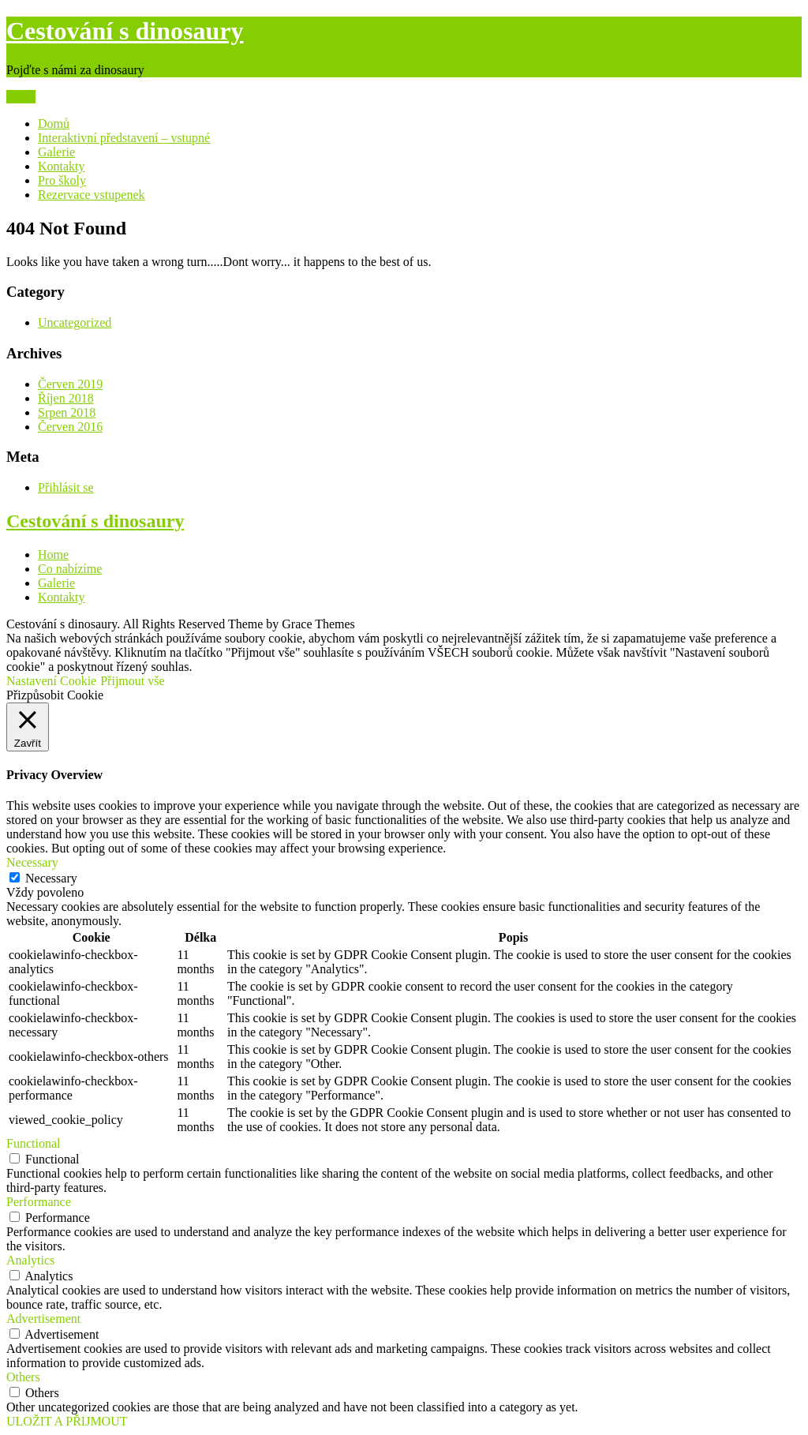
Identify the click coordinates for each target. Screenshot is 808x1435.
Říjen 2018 (66, 398)
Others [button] (23, 1377)
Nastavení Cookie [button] (51, 681)
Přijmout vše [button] (132, 681)
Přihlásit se (66, 487)
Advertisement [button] (43, 1318)
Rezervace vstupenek (91, 194)
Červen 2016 (70, 426)
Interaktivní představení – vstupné (124, 137)
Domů (53, 123)
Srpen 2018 (66, 412)
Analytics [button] (30, 1260)
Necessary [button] (32, 862)
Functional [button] (33, 1143)
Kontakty (61, 166)
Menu (21, 96)
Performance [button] (38, 1201)
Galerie (56, 152)
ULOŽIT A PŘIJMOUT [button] (67, 1421)
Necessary (51, 878)
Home (53, 554)
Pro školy (62, 180)
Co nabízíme (70, 568)
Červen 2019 (70, 384)
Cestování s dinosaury (125, 31)
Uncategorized (74, 322)
